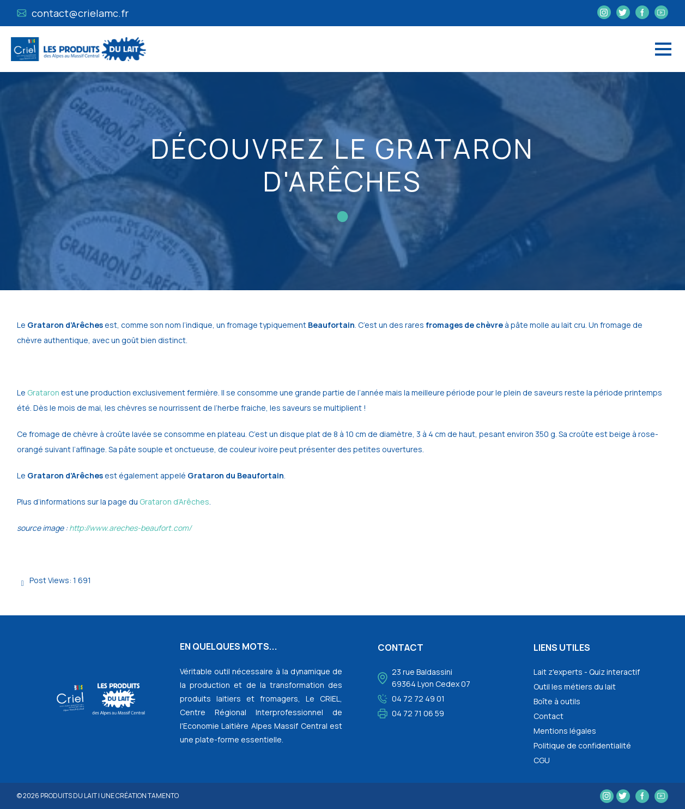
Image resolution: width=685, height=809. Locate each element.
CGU (542, 760)
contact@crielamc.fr (73, 13)
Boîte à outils (557, 701)
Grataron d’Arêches (174, 501)
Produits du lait (68, 795)
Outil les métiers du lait (575, 686)
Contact (548, 716)
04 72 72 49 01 (418, 698)
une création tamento (140, 795)
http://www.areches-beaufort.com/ (130, 528)
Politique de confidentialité (582, 745)
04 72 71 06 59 (418, 713)
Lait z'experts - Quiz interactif (587, 672)
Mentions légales (565, 731)
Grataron (43, 392)
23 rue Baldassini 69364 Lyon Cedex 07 (431, 678)
